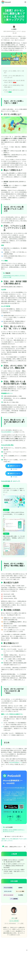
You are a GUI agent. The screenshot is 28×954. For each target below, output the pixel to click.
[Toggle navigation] (25, 2)
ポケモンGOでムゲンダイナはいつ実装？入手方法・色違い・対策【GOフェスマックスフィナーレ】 (14, 871)
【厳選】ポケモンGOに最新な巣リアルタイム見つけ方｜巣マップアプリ (14, 839)
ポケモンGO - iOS (16, 836)
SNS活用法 (20, 895)
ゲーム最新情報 (14, 898)
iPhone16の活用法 (8, 887)
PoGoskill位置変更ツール (7, 432)
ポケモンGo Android (8, 895)
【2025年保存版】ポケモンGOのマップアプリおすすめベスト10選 (14, 276)
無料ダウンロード (14, 466)
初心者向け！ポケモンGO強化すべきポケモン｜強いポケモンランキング (13, 830)
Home (8, 836)
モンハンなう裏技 (20, 891)
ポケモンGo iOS (7, 891)
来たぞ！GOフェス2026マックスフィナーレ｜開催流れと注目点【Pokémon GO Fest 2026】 (14, 865)
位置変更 (20, 887)
